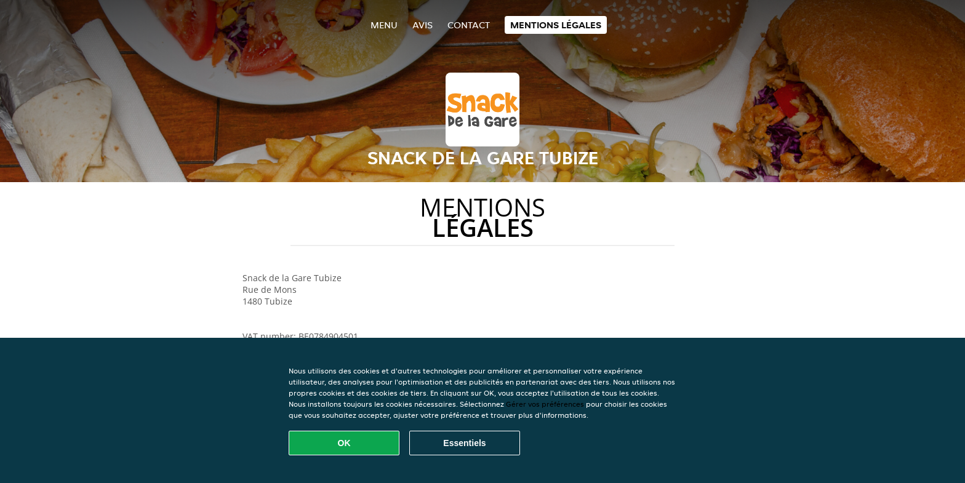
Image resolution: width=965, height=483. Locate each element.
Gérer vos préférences (545, 404)
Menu (384, 24)
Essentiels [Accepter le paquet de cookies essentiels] (464, 443)
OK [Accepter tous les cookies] (344, 443)
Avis (422, 24)
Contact (468, 24)
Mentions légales (555, 24)
